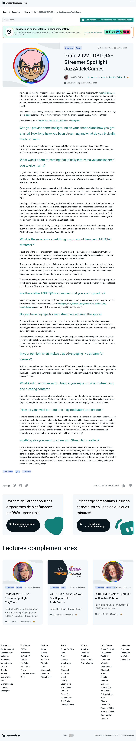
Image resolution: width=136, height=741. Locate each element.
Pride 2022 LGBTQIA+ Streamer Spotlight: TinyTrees (18, 598)
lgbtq (18, 472)
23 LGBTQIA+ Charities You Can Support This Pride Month (66, 598)
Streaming (16, 12)
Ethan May (69, 615)
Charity (27, 12)
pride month (8, 472)
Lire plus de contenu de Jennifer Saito (106, 77)
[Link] (26, 485)
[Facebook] (20, 486)
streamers (27, 472)
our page (26, 115)
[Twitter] (14, 486)
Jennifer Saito (25, 622)
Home (5, 12)
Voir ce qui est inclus (93, 33)
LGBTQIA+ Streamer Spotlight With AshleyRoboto (112, 596)
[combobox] (27, 19)
